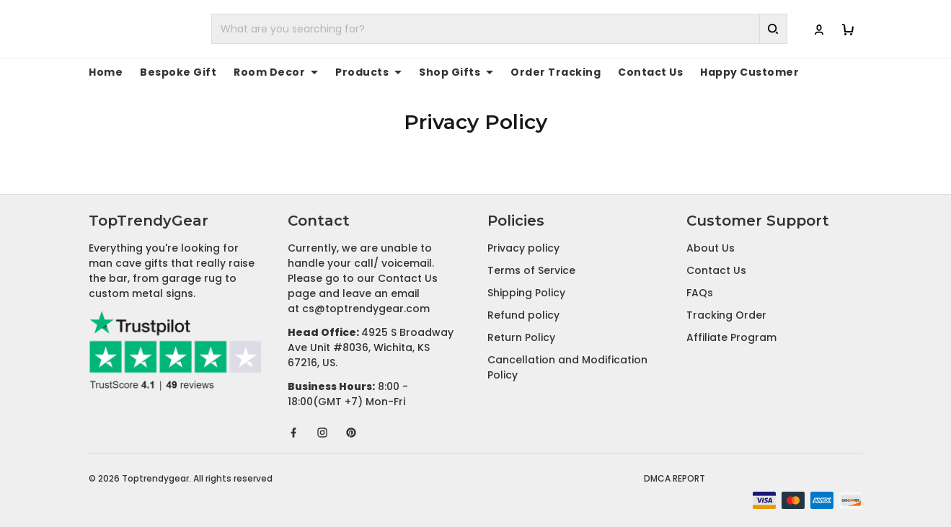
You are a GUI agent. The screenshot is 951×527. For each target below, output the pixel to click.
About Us (710, 248)
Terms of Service (531, 270)
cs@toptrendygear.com (366, 308)
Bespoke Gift (169, 72)
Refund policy (523, 315)
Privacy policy (523, 248)
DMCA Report (674, 478)
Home (103, 72)
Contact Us (598, 72)
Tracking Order (726, 315)
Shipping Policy (526, 292)
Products (343, 72)
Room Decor (257, 72)
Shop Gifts (424, 72)
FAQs (699, 292)
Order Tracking (513, 72)
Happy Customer (686, 72)
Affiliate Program (731, 337)
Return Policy (521, 337)
